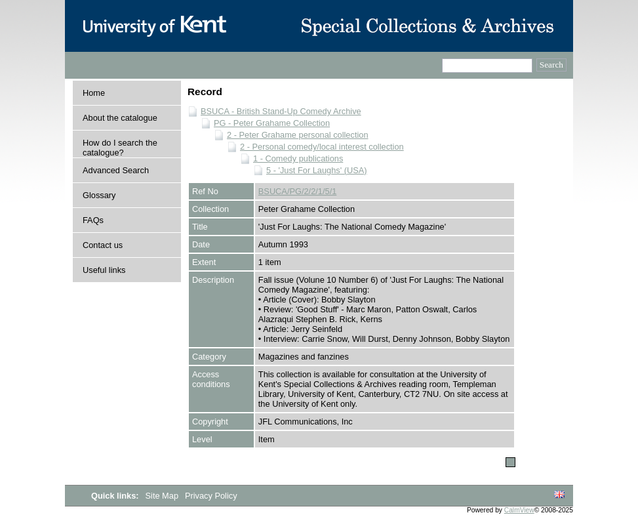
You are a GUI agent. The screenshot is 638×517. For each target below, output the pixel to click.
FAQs (93, 220)
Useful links (104, 270)
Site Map (163, 496)
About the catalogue (120, 118)
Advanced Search (116, 170)
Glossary (99, 195)
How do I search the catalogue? (120, 147)
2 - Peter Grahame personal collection (298, 135)
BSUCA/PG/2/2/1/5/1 (297, 191)
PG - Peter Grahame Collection (272, 123)
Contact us (103, 245)
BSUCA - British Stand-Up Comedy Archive (281, 111)
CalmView (519, 510)
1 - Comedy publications (298, 158)
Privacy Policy (211, 496)
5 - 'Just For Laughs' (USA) (316, 170)
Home (94, 93)
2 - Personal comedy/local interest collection (322, 147)
